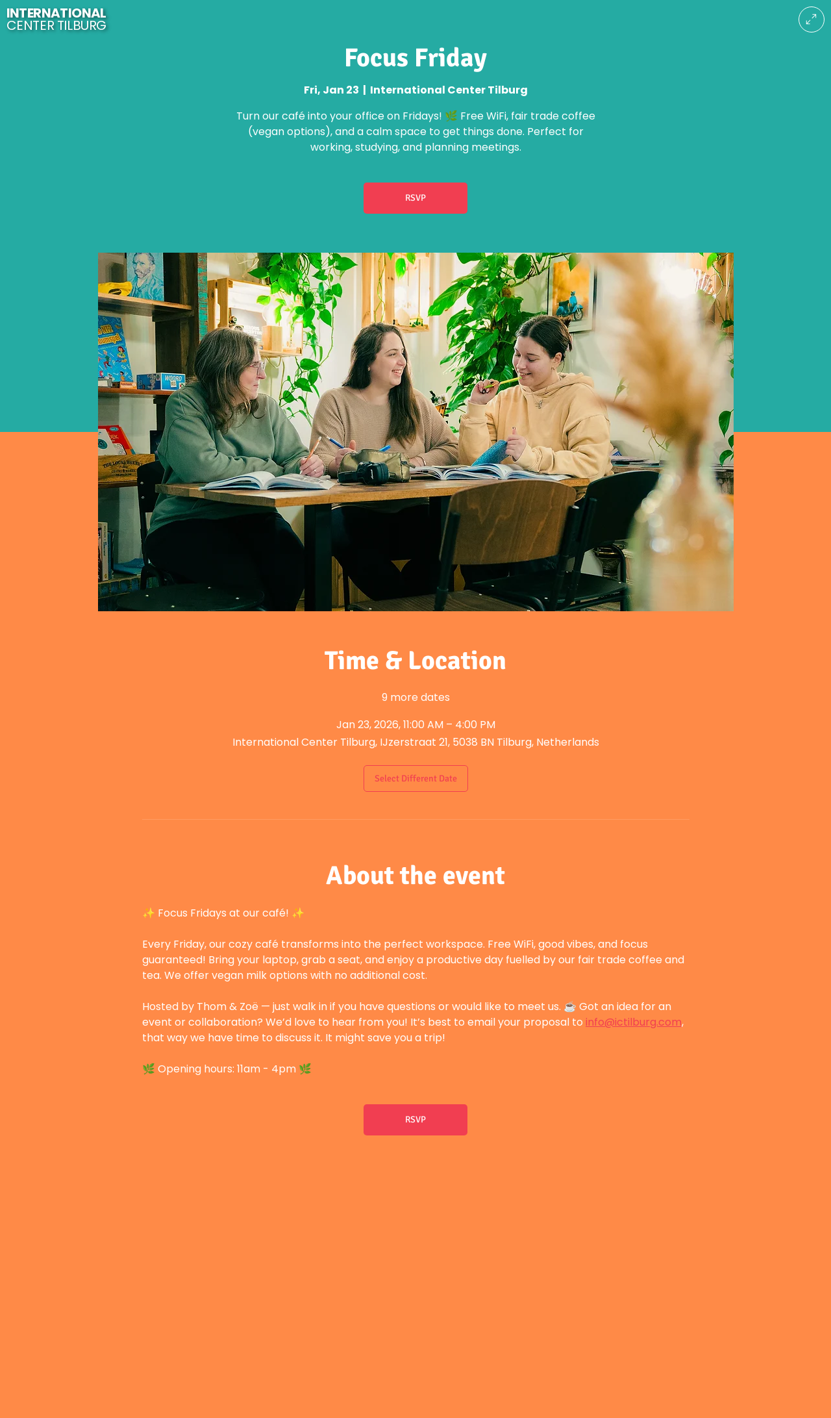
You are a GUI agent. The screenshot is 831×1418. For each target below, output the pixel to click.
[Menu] (812, 19)
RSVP (415, 197)
